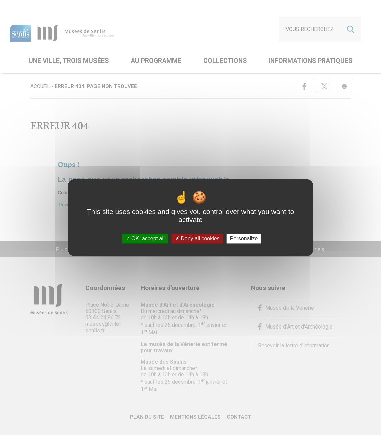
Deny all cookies (197, 238)
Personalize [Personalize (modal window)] (244, 238)
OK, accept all (145, 238)
